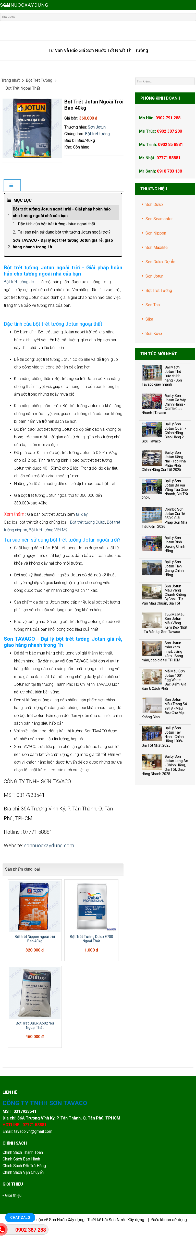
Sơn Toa (152, 304)
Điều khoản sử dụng (169, 1219)
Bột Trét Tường (158, 290)
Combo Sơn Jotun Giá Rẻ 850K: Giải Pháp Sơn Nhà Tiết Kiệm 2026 (164, 518)
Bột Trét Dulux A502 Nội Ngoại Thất (35, 1025)
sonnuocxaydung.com (49, 845)
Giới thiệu (13, 1195)
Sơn (92, 127)
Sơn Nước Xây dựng (66, 1219)
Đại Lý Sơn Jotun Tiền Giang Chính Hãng (174, 568)
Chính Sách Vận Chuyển (23, 1172)
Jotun (101, 127)
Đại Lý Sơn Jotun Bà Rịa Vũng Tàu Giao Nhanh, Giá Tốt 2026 (165, 489)
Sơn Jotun (154, 276)
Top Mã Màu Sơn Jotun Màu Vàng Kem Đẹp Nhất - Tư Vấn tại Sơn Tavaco (164, 623)
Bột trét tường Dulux (87, 522)
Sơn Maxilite (156, 247)
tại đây (82, 514)
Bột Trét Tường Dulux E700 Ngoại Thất (91, 939)
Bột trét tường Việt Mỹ (48, 529)
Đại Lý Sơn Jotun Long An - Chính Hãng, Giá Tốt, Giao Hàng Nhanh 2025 (165, 765)
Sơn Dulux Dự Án (160, 261)
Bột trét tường (97, 133)
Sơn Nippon (155, 233)
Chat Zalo (20, 1218)
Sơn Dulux (154, 204)
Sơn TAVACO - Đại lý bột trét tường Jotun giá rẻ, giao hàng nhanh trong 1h (63, 243)
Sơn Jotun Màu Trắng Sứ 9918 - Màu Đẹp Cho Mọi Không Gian (164, 708)
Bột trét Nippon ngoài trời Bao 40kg (35, 939)
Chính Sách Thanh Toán (23, 1152)
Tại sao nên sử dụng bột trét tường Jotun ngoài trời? (64, 232)
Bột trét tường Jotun (22, 281)
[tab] (12, 185)
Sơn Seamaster (159, 218)
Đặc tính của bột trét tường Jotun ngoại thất (56, 223)
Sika (149, 319)
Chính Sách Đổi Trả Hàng (25, 1165)
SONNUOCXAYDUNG (24, 5)
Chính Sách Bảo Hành (22, 1159)
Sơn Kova (153, 333)
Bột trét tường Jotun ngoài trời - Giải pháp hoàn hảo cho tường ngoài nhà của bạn (62, 212)
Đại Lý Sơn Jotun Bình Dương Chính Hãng (175, 544)
